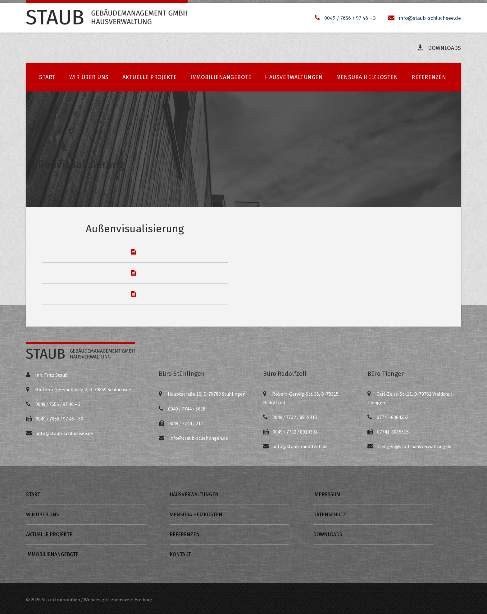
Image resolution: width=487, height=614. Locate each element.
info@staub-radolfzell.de (301, 446)
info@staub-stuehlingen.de (198, 438)
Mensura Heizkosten (367, 77)
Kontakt (180, 554)
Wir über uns (89, 77)
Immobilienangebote (220, 77)
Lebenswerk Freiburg (130, 599)
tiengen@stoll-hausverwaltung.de (414, 446)
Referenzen (429, 77)
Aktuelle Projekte (149, 77)
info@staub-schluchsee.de (430, 18)
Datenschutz (329, 515)
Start (47, 77)
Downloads (439, 47)
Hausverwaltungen (294, 77)
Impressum (326, 494)
